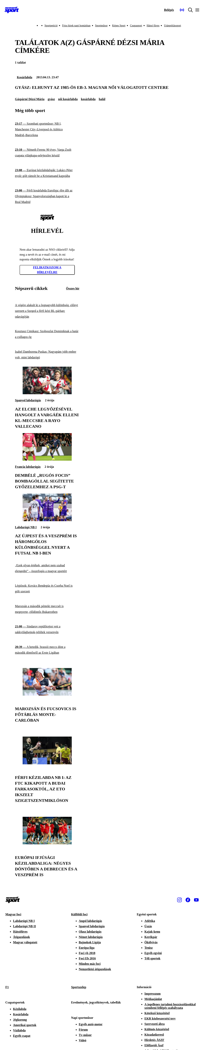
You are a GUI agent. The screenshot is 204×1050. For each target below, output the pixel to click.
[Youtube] (196, 900)
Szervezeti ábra (154, 1023)
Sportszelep (78, 987)
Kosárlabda (24, 77)
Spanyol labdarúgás (28, 400)
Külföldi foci (79, 914)
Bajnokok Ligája (90, 942)
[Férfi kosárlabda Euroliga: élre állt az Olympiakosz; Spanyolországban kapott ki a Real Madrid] (47, 196)
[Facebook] (188, 900)
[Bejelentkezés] (169, 10)
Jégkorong (20, 1019)
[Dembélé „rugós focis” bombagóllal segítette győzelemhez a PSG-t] (47, 459)
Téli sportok (152, 958)
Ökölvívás (150, 942)
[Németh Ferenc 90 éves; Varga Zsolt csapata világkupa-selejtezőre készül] (47, 152)
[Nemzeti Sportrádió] (182, 10)
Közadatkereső (154, 1034)
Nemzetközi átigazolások (95, 969)
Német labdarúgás (91, 937)
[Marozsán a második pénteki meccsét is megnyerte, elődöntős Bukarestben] (47, 609)
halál (102, 99)
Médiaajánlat (153, 999)
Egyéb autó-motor (91, 1024)
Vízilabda (19, 1030)
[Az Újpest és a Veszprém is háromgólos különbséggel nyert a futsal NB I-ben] (47, 520)
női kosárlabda (68, 99)
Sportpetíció (51, 25)
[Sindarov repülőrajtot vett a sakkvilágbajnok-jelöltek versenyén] (47, 629)
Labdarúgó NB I (26, 527)
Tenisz (148, 947)
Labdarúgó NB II (24, 926)
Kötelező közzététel (156, 1013)
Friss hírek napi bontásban (76, 25)
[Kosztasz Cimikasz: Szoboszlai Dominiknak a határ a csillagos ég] (47, 334)
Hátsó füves (153, 25)
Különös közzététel (156, 1029)
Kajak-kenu (152, 931)
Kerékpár (150, 937)
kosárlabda (88, 99)
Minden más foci (90, 963)
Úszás (148, 926)
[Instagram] (179, 900)
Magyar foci (13, 914)
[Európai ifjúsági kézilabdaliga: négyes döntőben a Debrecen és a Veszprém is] (47, 843)
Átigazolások (21, 937)
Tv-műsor (85, 1035)
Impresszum (152, 993)
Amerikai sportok (24, 1025)
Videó (82, 1040)
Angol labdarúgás (90, 920)
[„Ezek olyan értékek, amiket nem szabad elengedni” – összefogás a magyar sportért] (47, 568)
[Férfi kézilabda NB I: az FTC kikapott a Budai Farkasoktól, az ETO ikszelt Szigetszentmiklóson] (47, 763)
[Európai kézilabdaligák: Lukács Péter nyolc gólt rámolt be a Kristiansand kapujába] (47, 173)
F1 (7, 987)
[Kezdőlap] (11, 10)
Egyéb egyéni (153, 953)
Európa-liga (87, 947)
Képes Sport (118, 25)
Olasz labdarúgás (90, 931)
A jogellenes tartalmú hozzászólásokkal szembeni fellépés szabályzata (170, 1006)
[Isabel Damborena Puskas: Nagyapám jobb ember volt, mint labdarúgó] (47, 354)
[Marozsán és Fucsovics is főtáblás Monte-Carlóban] (47, 694)
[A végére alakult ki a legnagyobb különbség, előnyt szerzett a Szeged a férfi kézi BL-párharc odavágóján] (47, 311)
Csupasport (136, 25)
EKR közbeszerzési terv (160, 1018)
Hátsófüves (20, 931)
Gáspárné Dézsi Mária (29, 99)
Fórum (83, 1029)
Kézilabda (19, 1009)
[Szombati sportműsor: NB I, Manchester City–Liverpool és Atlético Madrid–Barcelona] (47, 129)
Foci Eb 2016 (87, 958)
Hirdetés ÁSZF (154, 1040)
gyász (51, 99)
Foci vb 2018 (87, 953)
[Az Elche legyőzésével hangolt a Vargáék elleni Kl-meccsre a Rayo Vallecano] (47, 393)
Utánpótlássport (172, 25)
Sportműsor (101, 25)
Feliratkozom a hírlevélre (47, 270)
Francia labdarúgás (28, 466)
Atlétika (149, 920)
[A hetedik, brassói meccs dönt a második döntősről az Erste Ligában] (47, 649)
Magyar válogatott (25, 942)
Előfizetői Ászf (153, 1045)
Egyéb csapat (21, 1035)
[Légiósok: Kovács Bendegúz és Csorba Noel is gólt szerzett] (47, 588)
